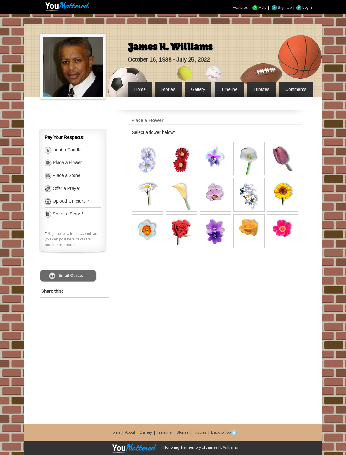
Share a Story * (64, 213)
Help (259, 7)
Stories (182, 432)
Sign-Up (282, 7)
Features (240, 7)
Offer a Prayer (66, 188)
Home (115, 432)
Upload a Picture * (70, 201)
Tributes (199, 432)
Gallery (146, 432)
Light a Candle (66, 149)
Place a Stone (66, 175)
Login (304, 7)
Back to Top (224, 432)
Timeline (164, 432)
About (130, 432)
